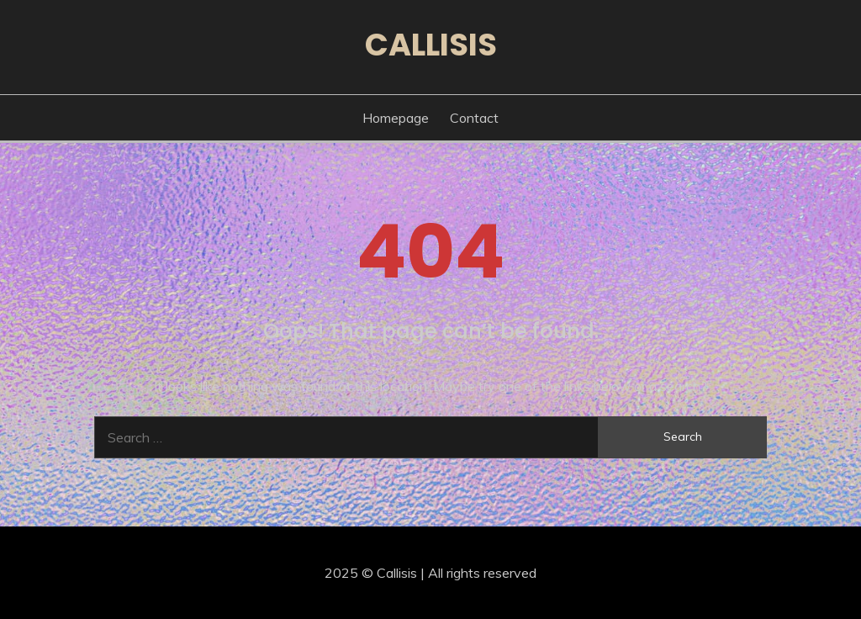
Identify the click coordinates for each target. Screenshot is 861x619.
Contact (474, 117)
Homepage (395, 117)
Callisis (431, 44)
